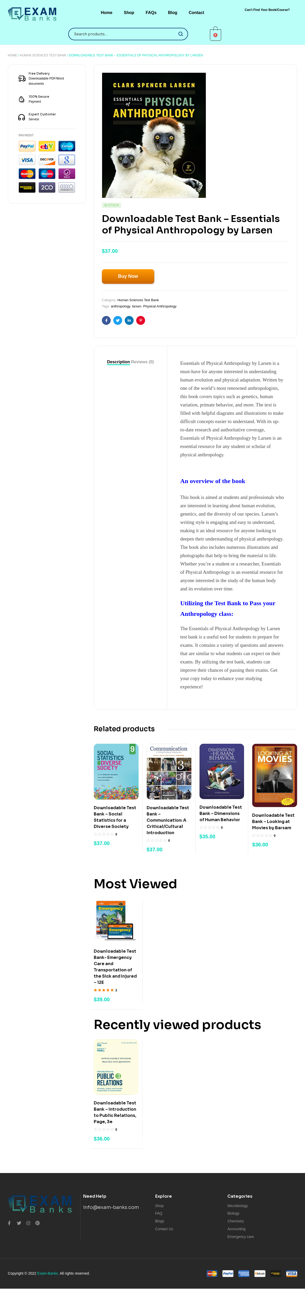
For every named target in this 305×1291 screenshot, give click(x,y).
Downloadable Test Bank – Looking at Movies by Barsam (273, 822)
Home (12, 55)
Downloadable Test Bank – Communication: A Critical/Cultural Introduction (168, 820)
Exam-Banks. (48, 1273)
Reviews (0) (142, 362)
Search (181, 34)
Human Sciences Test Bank (43, 55)
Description (118, 362)
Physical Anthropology (160, 306)
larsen (136, 306)
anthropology (120, 306)
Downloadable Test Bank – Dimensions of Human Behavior (221, 813)
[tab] (118, 362)
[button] (267, 10)
